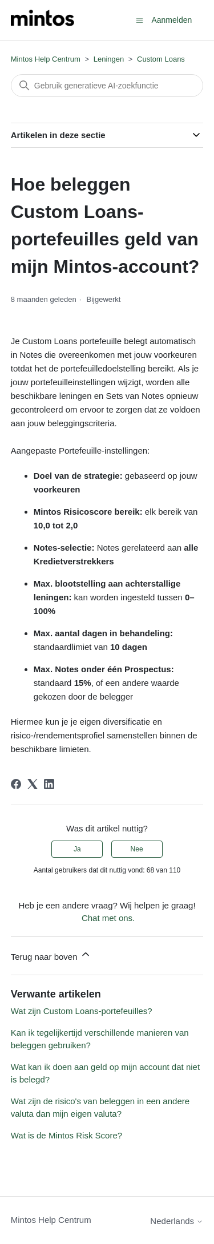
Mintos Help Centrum (45, 59)
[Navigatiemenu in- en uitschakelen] (139, 20)
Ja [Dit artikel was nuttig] (77, 849)
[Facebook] (16, 784)
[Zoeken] (107, 85)
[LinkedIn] (49, 784)
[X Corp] (32, 784)
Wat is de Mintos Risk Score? (66, 1135)
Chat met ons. (108, 918)
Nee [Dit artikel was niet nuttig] (137, 849)
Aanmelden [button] (171, 20)
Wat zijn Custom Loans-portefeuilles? (81, 1011)
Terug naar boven (51, 955)
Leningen (109, 59)
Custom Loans (161, 59)
